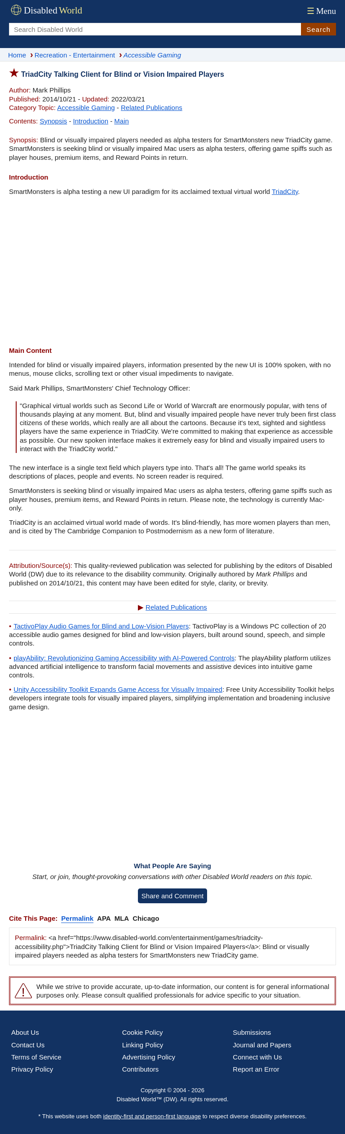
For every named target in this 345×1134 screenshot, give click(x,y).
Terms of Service (36, 1057)
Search (318, 29)
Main (121, 121)
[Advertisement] (172, 272)
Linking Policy (143, 1045)
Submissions (252, 1032)
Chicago (146, 918)
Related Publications (151, 107)
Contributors (140, 1069)
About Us (25, 1032)
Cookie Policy (142, 1032)
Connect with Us (257, 1057)
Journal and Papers (262, 1045)
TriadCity (285, 191)
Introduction (90, 121)
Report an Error (256, 1069)
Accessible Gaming (86, 107)
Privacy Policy (32, 1069)
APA (104, 918)
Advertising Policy (148, 1057)
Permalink (77, 918)
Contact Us (27, 1045)
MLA (122, 918)
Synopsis (53, 121)
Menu (320, 11)
